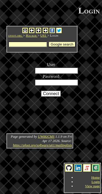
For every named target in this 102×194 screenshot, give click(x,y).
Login (96, 182)
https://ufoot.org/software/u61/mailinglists (42, 145)
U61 (43, 35)
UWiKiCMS (46, 136)
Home (95, 177)
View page (92, 186)
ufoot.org (15, 35)
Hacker (31, 35)
